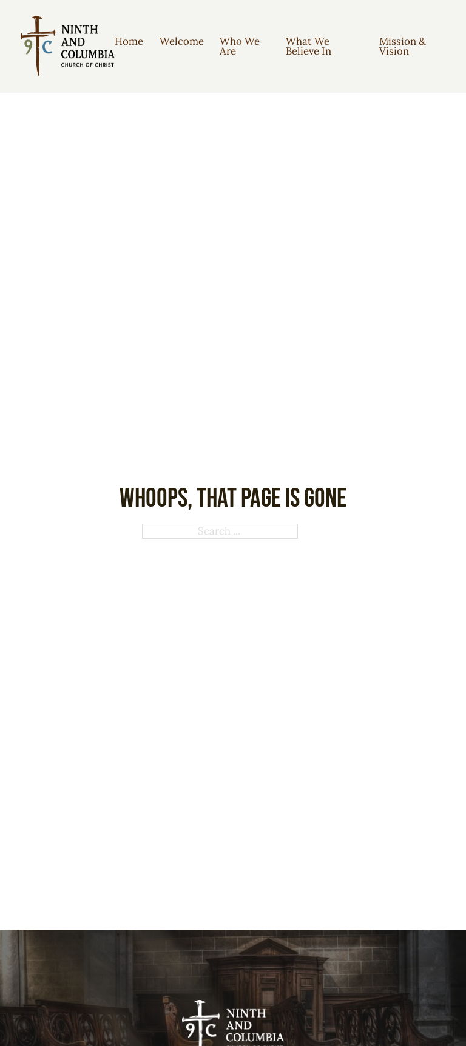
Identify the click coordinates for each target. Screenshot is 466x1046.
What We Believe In (308, 46)
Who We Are (240, 46)
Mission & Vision (402, 46)
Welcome (182, 41)
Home (129, 41)
